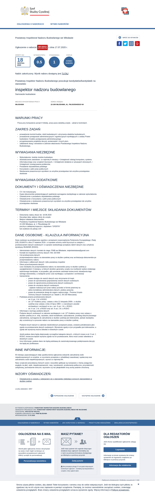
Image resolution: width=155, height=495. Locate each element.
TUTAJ (65, 73)
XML (138, 480)
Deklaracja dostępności (125, 423)
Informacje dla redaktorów (120, 465)
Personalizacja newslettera (35, 461)
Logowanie (120, 450)
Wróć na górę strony (77, 418)
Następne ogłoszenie (91, 396)
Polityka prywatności (128, 480)
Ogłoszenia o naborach (30, 24)
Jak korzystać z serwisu (73, 423)
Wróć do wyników (130, 37)
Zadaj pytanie (77, 461)
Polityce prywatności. (120, 490)
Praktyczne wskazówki (99, 423)
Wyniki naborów (59, 24)
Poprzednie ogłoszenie (64, 396)
